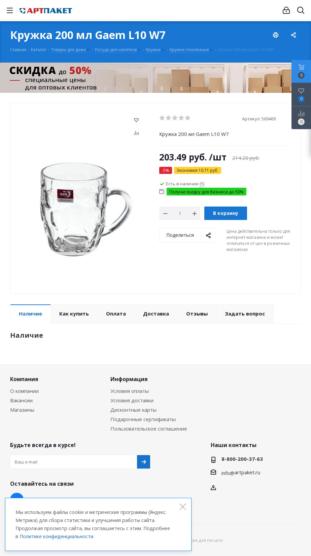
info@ (228, 473)
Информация (129, 379)
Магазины (22, 409)
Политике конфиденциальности (56, 536)
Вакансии (21, 400)
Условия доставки (131, 400)
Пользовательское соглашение (148, 428)
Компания (24, 379)
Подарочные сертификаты (143, 419)
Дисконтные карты (133, 409)
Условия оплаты (129, 390)
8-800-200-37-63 (242, 458)
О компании (24, 390)
